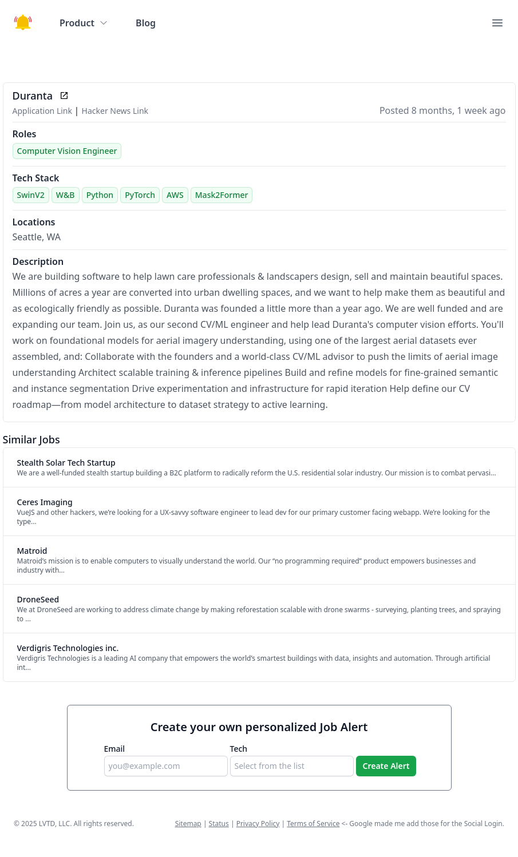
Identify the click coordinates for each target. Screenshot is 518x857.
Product (84, 23)
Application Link (43, 110)
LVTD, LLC (54, 823)
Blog (146, 23)
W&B (65, 194)
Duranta (33, 95)
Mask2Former (221, 194)
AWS (175, 194)
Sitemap (188, 823)
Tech (239, 748)
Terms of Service (313, 823)
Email (114, 748)
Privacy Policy (258, 823)
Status (219, 823)
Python (99, 194)
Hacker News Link (115, 110)
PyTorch (140, 194)
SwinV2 (31, 194)
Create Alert (386, 765)
